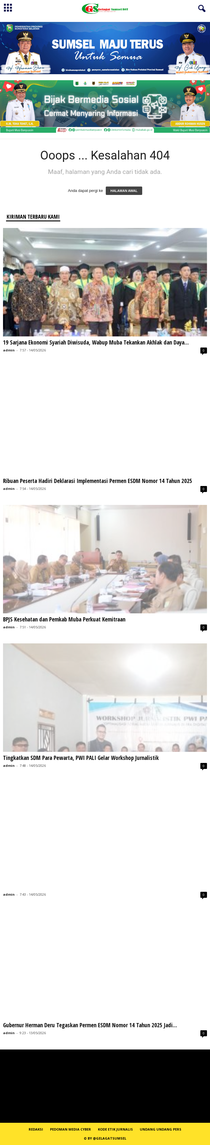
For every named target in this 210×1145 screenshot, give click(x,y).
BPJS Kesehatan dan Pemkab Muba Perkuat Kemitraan (64, 619)
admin (9, 350)
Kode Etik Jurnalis (115, 1129)
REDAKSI (36, 1129)
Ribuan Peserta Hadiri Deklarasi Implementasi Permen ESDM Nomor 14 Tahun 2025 (97, 481)
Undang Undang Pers (160, 1129)
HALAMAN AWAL (123, 191)
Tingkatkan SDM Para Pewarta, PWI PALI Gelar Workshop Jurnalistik (81, 758)
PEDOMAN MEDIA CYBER (70, 1129)
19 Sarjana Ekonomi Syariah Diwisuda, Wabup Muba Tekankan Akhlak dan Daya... (96, 342)
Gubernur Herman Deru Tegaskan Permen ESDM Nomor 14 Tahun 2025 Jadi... (90, 1025)
